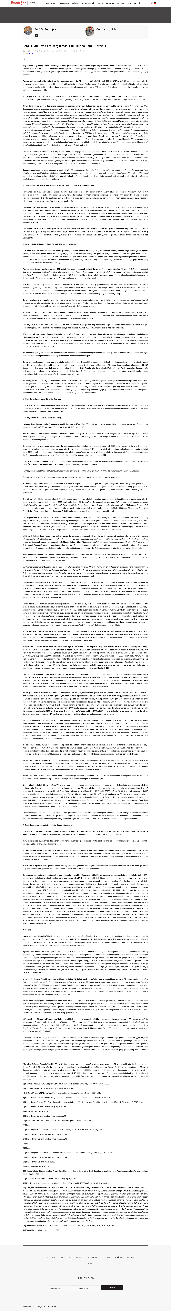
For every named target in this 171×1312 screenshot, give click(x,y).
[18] (24, 1158)
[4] (24, 1094)
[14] (24, 1139)
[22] (24, 1179)
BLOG (107, 1258)
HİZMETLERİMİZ (94, 1258)
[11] (24, 1126)
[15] (24, 1144)
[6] (24, 1103)
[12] (24, 1130)
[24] (24, 1188)
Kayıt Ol (112, 1288)
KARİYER (118, 1258)
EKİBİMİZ (79, 1258)
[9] (24, 1116)
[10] (24, 1121)
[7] (24, 1107)
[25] (24, 1226)
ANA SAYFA (51, 1258)
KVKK (90, 1264)
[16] (24, 1149)
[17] (24, 1153)
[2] (24, 1084)
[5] (24, 1098)
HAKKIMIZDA (66, 1258)
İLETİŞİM (130, 1258)
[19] (24, 1162)
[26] (24, 1231)
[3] (24, 1089)
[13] (24, 1135)
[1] (24, 1065)
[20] (24, 1167)
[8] (24, 1112)
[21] (24, 1172)
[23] (24, 1184)
